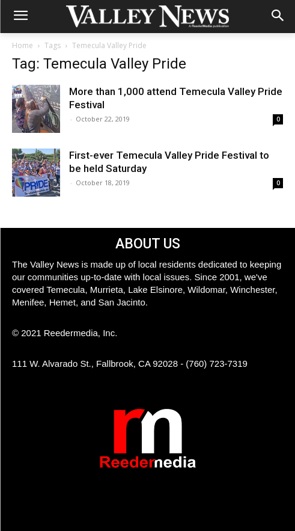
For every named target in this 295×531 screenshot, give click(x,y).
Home (22, 45)
